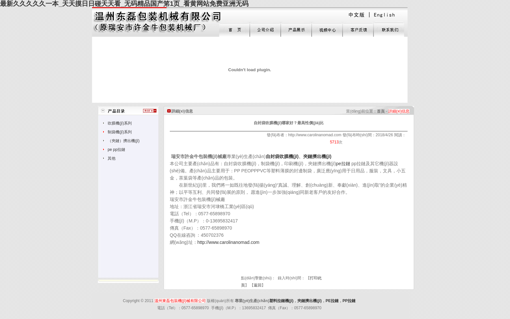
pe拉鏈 (343, 163)
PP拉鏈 (349, 301)
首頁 (381, 111)
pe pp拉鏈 (116, 149)
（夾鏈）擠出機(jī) (124, 141)
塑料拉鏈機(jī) (281, 301)
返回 (258, 285)
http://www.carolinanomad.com (228, 242)
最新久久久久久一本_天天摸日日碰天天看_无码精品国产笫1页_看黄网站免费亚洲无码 (124, 3)
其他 (111, 158)
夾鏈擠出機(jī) (317, 156)
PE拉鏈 (332, 301)
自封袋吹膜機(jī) (282, 156)
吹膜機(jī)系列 (120, 123)
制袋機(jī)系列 (120, 132)
